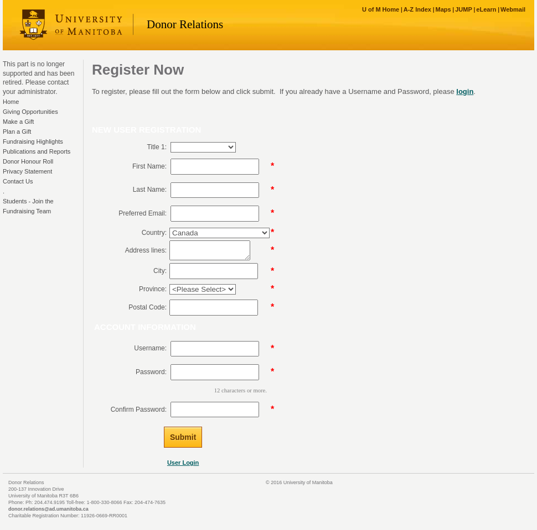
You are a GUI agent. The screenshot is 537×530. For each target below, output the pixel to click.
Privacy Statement (27, 171)
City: (160, 271)
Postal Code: (147, 307)
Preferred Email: (142, 213)
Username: (150, 348)
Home (11, 101)
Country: (154, 233)
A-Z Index (417, 9)
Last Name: (150, 189)
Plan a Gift (17, 131)
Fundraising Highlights (33, 141)
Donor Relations (185, 24)
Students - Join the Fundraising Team (28, 206)
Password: (151, 372)
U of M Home (380, 9)
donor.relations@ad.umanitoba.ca (48, 509)
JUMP (463, 9)
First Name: (149, 166)
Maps (443, 9)
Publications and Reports (36, 151)
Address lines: (146, 250)
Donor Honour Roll (28, 161)
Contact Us (18, 181)
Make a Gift (18, 121)
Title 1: (157, 147)
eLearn (486, 9)
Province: (153, 289)
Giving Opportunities (30, 111)
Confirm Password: (139, 409)
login (464, 91)
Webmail (512, 9)
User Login (183, 462)
